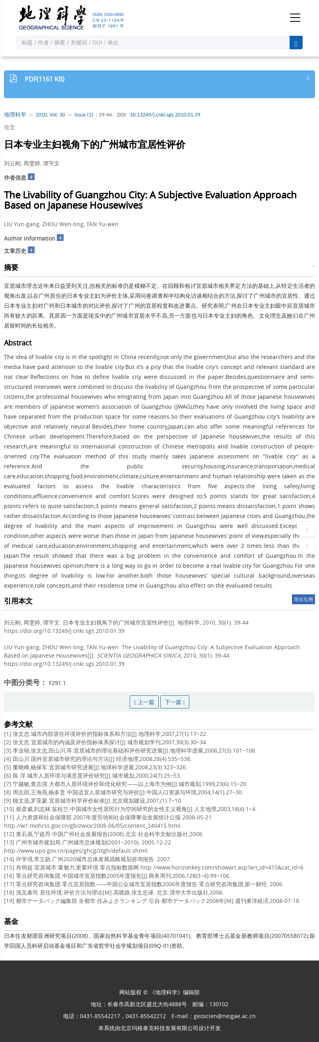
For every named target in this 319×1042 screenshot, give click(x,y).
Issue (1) (83, 114)
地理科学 (15, 114)
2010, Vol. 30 (50, 114)
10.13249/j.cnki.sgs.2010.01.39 (165, 114)
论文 (9, 127)
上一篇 (144, 702)
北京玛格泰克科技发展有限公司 (159, 1028)
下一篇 (175, 702)
